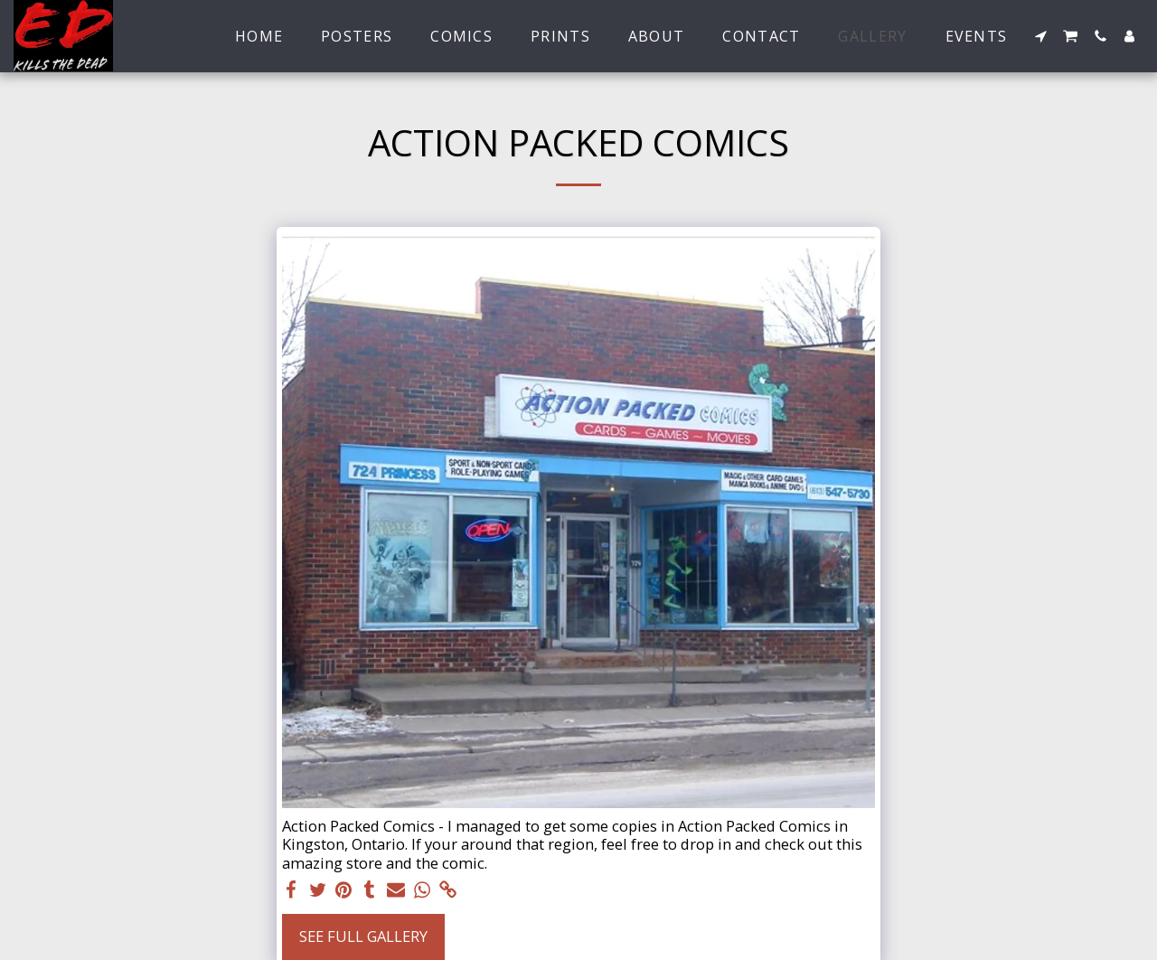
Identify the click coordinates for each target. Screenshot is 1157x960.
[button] (1040, 36)
